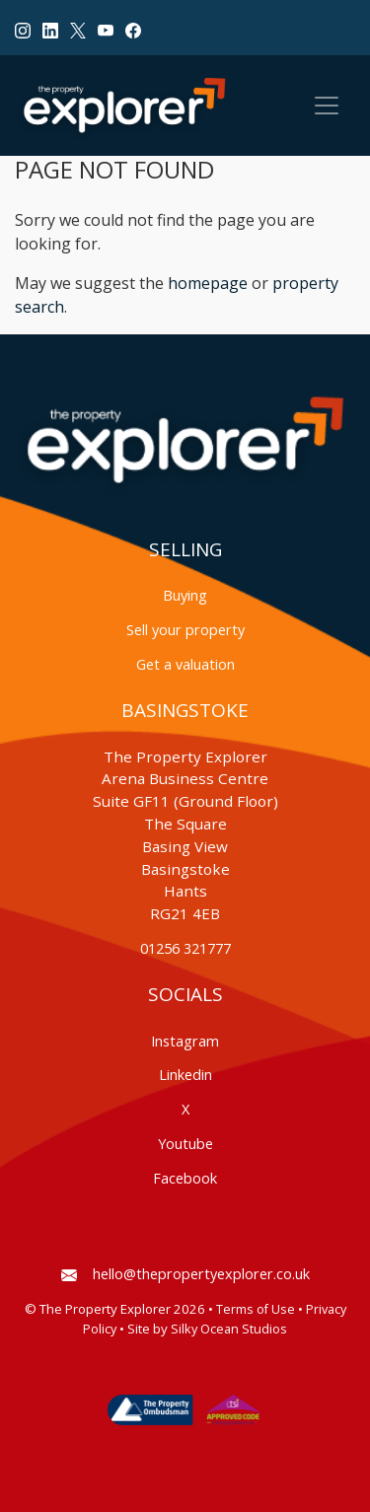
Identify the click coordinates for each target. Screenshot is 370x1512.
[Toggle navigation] (326, 105)
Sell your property (185, 629)
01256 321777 (185, 948)
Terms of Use (255, 1309)
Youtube (185, 1143)
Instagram (185, 1041)
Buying (185, 595)
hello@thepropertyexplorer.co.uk (185, 1273)
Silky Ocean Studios (229, 1329)
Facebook (185, 1178)
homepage (208, 283)
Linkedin (185, 1074)
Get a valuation (185, 664)
